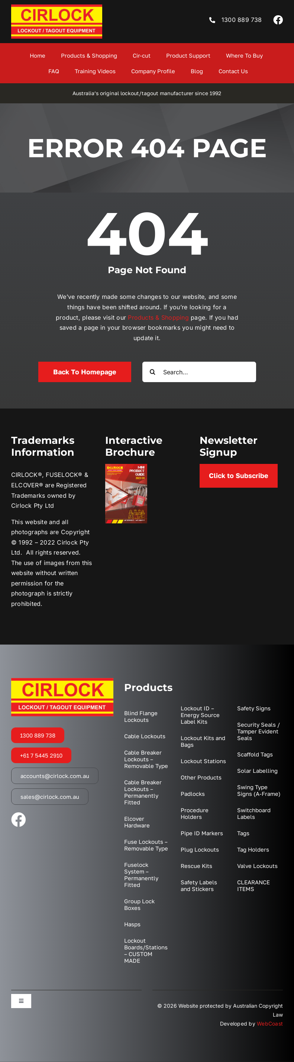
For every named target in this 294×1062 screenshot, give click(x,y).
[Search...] (199, 372)
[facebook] (278, 20)
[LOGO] (56, 7)
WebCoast (270, 1023)
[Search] (152, 372)
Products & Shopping (158, 317)
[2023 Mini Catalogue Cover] (126, 467)
